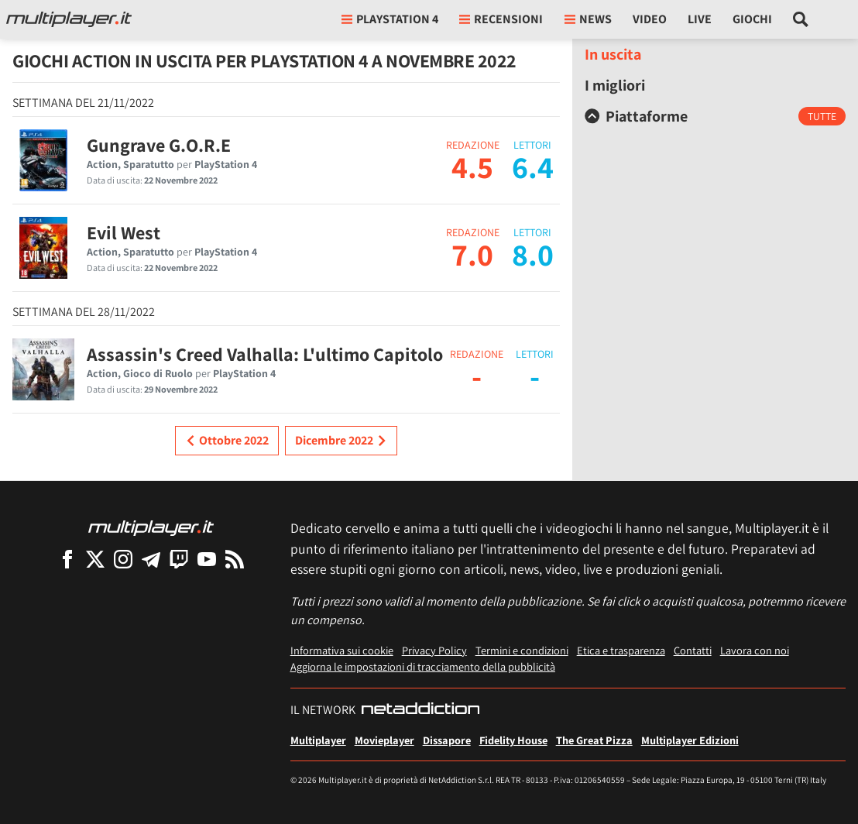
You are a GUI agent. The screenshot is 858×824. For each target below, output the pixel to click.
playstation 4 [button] (389, 19)
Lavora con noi (754, 650)
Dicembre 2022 (341, 440)
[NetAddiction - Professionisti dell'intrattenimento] (420, 710)
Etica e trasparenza (621, 650)
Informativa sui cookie (341, 650)
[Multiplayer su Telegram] (151, 558)
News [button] (588, 19)
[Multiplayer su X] (95, 558)
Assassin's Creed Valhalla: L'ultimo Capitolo (265, 354)
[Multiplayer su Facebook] (67, 558)
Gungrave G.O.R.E (159, 144)
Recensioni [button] (501, 19)
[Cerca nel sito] (801, 19)
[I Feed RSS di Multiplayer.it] (234, 558)
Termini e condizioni (521, 650)
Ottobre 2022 (227, 440)
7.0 (472, 254)
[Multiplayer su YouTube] (206, 558)
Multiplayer (318, 740)
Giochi (752, 19)
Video (650, 19)
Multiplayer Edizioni (690, 740)
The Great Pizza (594, 740)
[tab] (715, 116)
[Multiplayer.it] (69, 19)
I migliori (615, 85)
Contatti (693, 650)
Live (700, 19)
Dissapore (447, 740)
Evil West (123, 232)
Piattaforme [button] (636, 116)
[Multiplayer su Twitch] (179, 558)
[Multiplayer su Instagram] (123, 558)
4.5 (472, 166)
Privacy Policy (434, 650)
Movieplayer (384, 740)
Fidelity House (513, 740)
